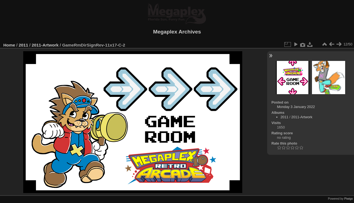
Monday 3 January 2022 (296, 107)
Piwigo (348, 198)
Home (9, 45)
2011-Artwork (45, 45)
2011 (23, 45)
